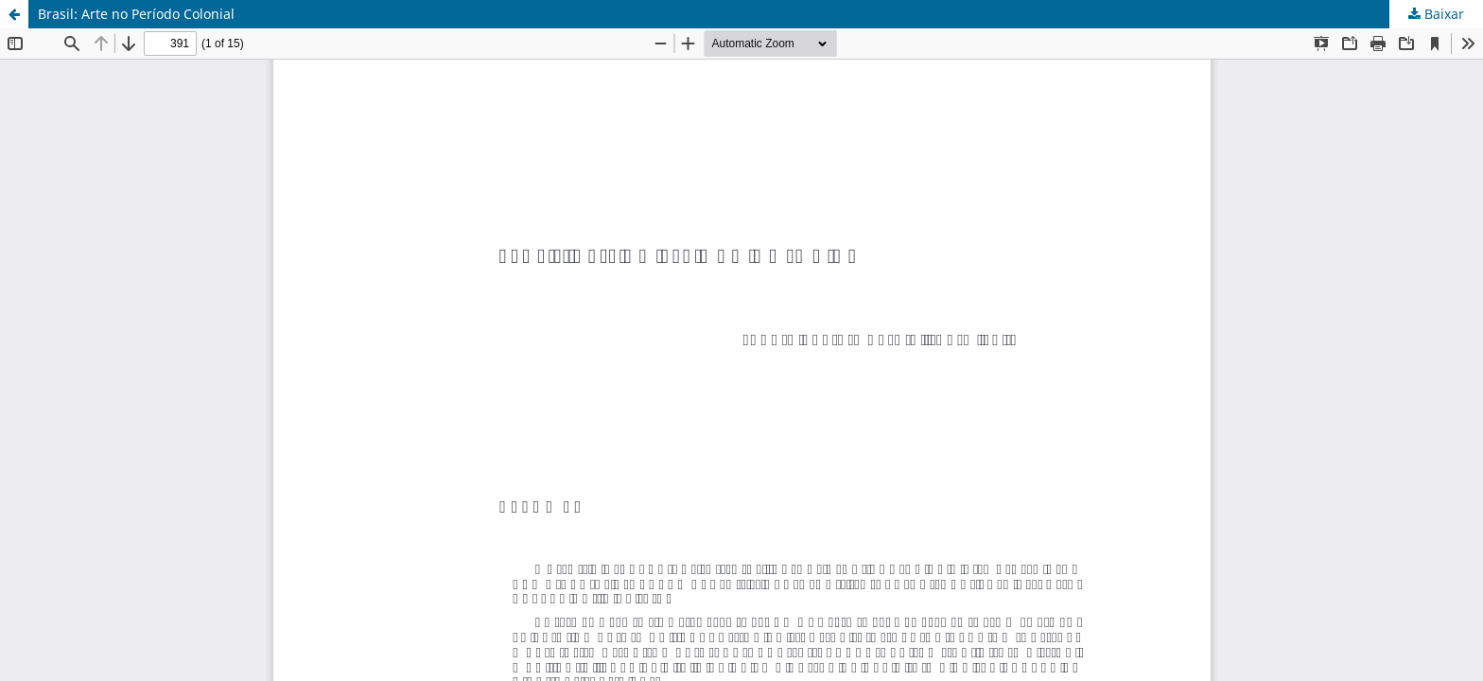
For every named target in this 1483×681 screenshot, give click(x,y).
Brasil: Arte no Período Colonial (136, 14)
